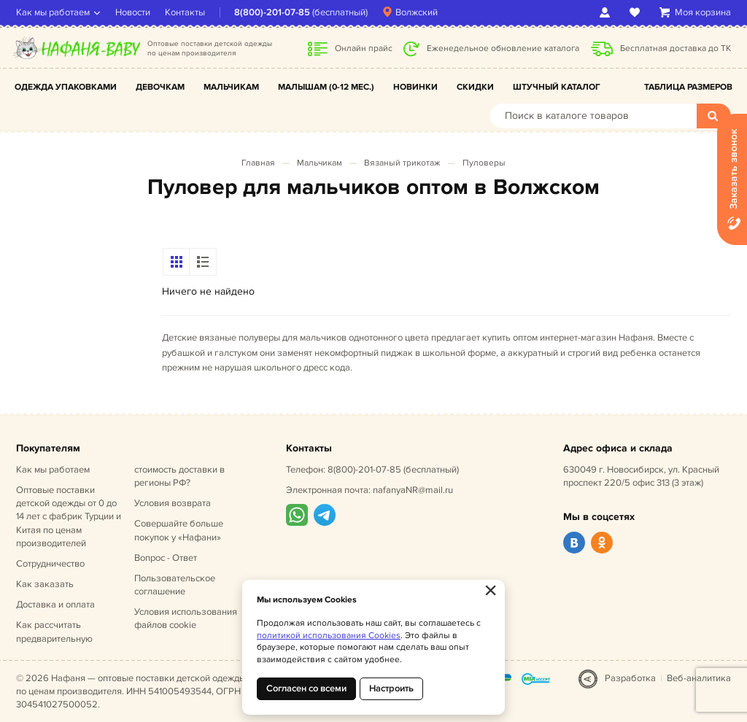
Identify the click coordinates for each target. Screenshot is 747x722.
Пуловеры (484, 163)
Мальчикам (231, 87)
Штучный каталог (556, 87)
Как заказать (45, 584)
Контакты (185, 12)
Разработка (630, 678)
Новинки (415, 87)
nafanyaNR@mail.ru (413, 490)
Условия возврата (172, 503)
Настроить (391, 688)
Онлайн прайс (363, 48)
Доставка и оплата (55, 604)
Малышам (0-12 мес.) (326, 87)
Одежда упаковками (66, 87)
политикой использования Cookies (328, 635)
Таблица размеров (688, 87)
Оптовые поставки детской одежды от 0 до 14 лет (68, 516)
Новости (132, 12)
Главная (258, 163)
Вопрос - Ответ (165, 558)
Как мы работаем (53, 12)
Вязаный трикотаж (402, 163)
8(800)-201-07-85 (272, 12)
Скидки (475, 87)
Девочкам (160, 87)
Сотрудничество (50, 564)
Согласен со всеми (306, 688)
